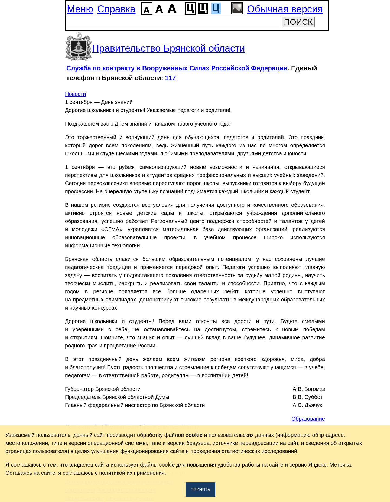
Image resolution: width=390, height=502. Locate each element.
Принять (200, 489)
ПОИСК (298, 21)
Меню (80, 9)
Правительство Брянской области (168, 48)
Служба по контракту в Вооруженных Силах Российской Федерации (177, 68)
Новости (75, 94)
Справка (116, 9)
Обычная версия (285, 9)
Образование (308, 419)
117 (170, 77)
